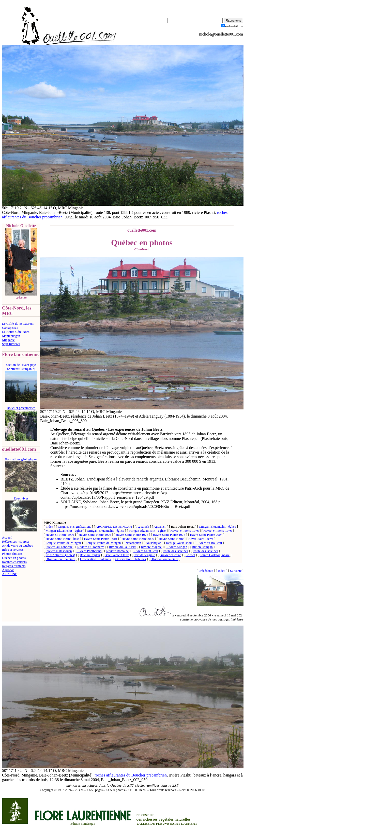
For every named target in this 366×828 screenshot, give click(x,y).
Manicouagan (11, 336)
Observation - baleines (60, 559)
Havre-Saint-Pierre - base (62, 539)
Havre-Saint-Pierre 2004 (206, 535)
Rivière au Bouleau (209, 543)
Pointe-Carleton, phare (215, 555)
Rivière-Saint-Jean (145, 551)
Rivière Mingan (176, 547)
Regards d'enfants (13, 566)
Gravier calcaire (170, 555)
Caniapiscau (10, 328)
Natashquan (133, 543)
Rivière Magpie (151, 547)
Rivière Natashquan (59, 551)
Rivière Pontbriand (89, 551)
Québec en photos (14, 558)
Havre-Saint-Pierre (171, 539)
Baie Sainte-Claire (117, 555)
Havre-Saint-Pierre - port (100, 539)
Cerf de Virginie (144, 555)
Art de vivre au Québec (17, 545)
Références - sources (15, 541)
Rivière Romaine (117, 551)
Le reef (190, 555)
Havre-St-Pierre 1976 (184, 530)
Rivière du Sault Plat (122, 547)
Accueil (7, 537)
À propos (8, 570)
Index (49, 526)
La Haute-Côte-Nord (15, 332)
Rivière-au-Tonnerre (59, 547)
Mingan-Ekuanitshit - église (217, 526)
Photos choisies (12, 554)
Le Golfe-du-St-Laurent (18, 323)
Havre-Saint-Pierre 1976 (95, 535)
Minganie (8, 340)
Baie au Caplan (90, 555)
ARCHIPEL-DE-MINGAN (114, 526)
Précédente (206, 571)
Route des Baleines (175, 551)
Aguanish (142, 526)
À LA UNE (9, 574)
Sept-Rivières (11, 344)
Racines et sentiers (14, 562)
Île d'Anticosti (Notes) (60, 555)
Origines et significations (74, 526)
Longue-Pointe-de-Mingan (63, 543)
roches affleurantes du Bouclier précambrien (131, 775)
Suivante (236, 571)
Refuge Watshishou (179, 543)
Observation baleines (164, 559)
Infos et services (12, 549)
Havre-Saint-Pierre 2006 (138, 539)
